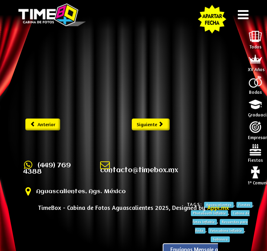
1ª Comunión (256, 180)
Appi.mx (218, 207)
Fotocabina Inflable (226, 230)
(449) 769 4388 (47, 168)
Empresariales (256, 135)
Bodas (255, 90)
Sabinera (220, 239)
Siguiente (150, 124)
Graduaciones (256, 112)
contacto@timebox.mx (139, 170)
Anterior (43, 124)
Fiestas (255, 158)
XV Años (256, 67)
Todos (255, 44)
